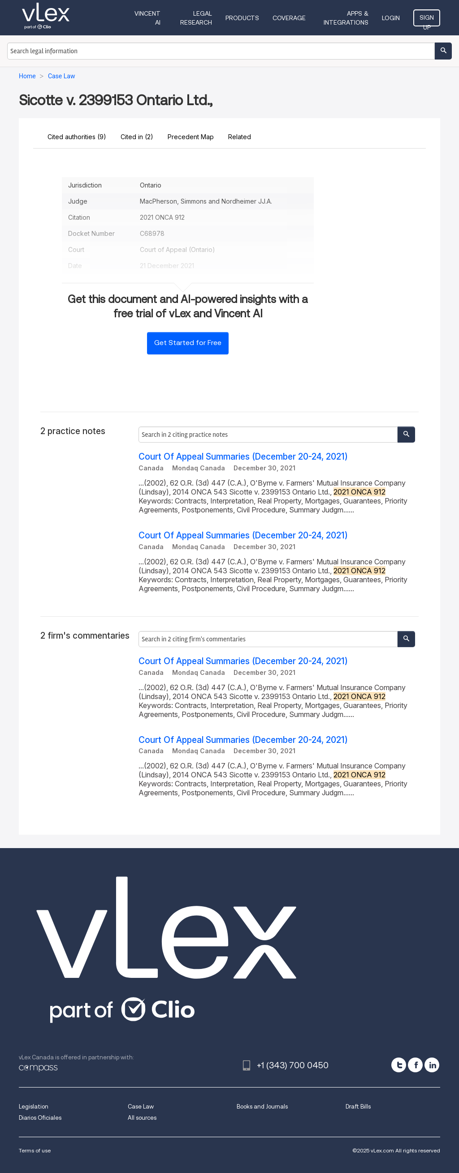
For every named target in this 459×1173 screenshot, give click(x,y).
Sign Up (427, 20)
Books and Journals (262, 1106)
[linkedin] (431, 1065)
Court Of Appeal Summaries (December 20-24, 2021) (243, 457)
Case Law (141, 1106)
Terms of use (35, 1150)
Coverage (289, 17)
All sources (142, 1117)
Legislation (33, 1106)
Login (391, 17)
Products (242, 17)
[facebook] (415, 1065)
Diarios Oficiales (40, 1117)
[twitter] (398, 1065)
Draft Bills (358, 1106)
